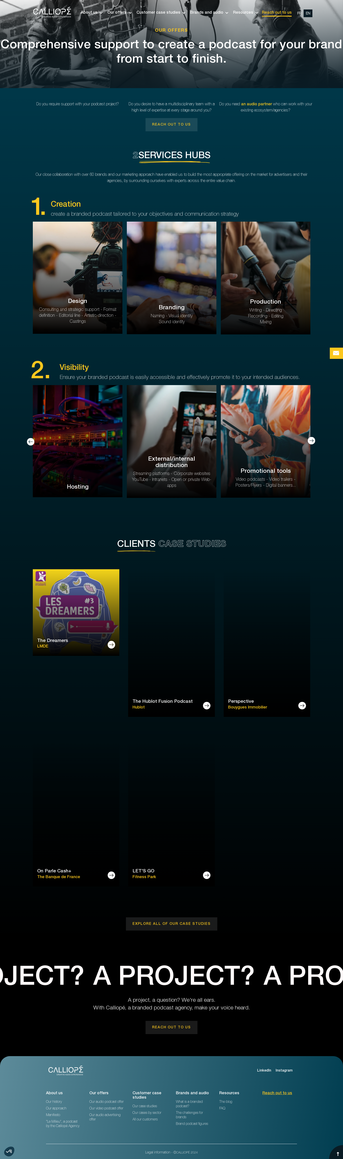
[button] (89, 12)
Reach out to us (277, 13)
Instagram (284, 1071)
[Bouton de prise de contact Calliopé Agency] (336, 353)
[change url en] (308, 13)
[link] (171, 124)
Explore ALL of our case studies (172, 924)
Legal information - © (171, 1153)
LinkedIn (264, 1071)
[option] (303, 12)
